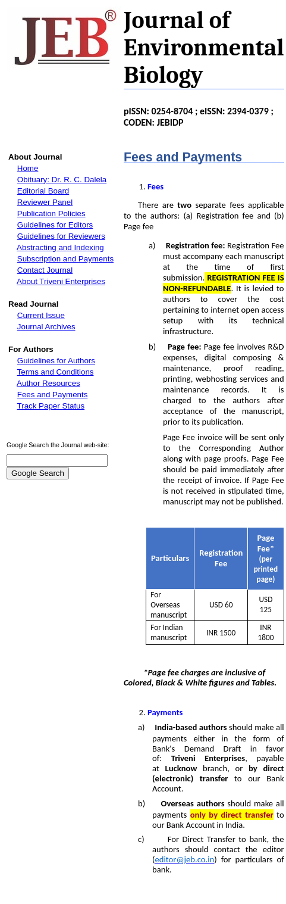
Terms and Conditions (55, 371)
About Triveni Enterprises (61, 281)
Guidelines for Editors (55, 224)
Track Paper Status (51, 405)
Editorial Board (43, 190)
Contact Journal (45, 270)
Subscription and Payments (65, 258)
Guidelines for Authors (56, 360)
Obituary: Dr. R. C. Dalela (61, 179)
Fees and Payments (52, 394)
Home (28, 168)
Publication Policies (51, 213)
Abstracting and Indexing (60, 247)
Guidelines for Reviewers (61, 236)
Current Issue (41, 315)
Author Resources (48, 383)
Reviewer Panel (45, 202)
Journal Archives (46, 326)
